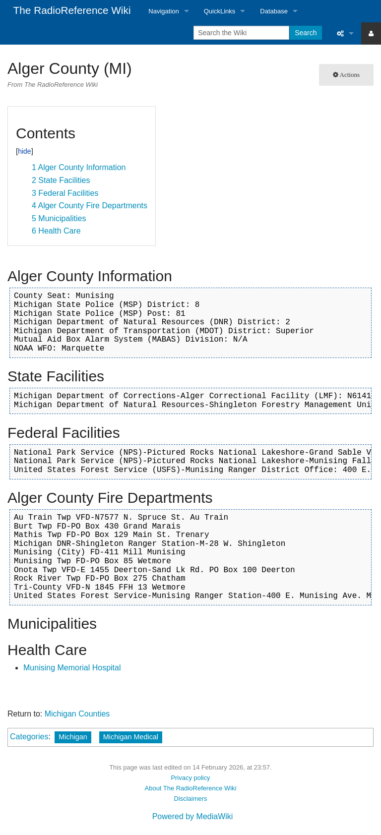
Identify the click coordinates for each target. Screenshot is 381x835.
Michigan (73, 737)
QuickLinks (220, 11)
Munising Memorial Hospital (72, 667)
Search (306, 33)
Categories (29, 736)
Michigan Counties (77, 714)
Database (274, 11)
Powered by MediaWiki (192, 816)
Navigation (163, 11)
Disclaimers (190, 798)
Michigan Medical (130, 737)
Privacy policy (190, 777)
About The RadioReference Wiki (191, 788)
